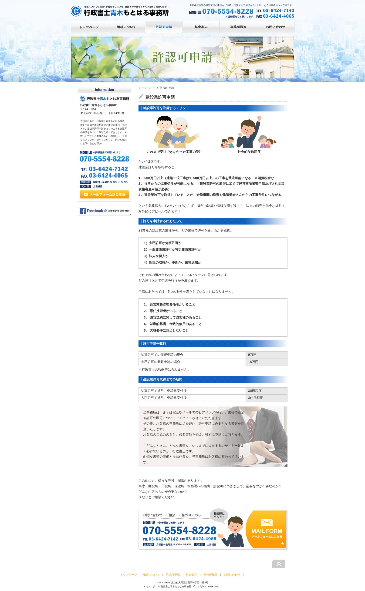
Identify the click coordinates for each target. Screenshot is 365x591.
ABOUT (126, 27)
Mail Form (104, 195)
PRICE (201, 27)
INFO (238, 27)
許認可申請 (173, 575)
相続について (151, 575)
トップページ (89, 27)
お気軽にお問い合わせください (213, 529)
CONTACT (275, 27)
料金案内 (191, 575)
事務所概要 (210, 575)
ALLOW (164, 27)
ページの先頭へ (278, 564)
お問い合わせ (231, 575)
